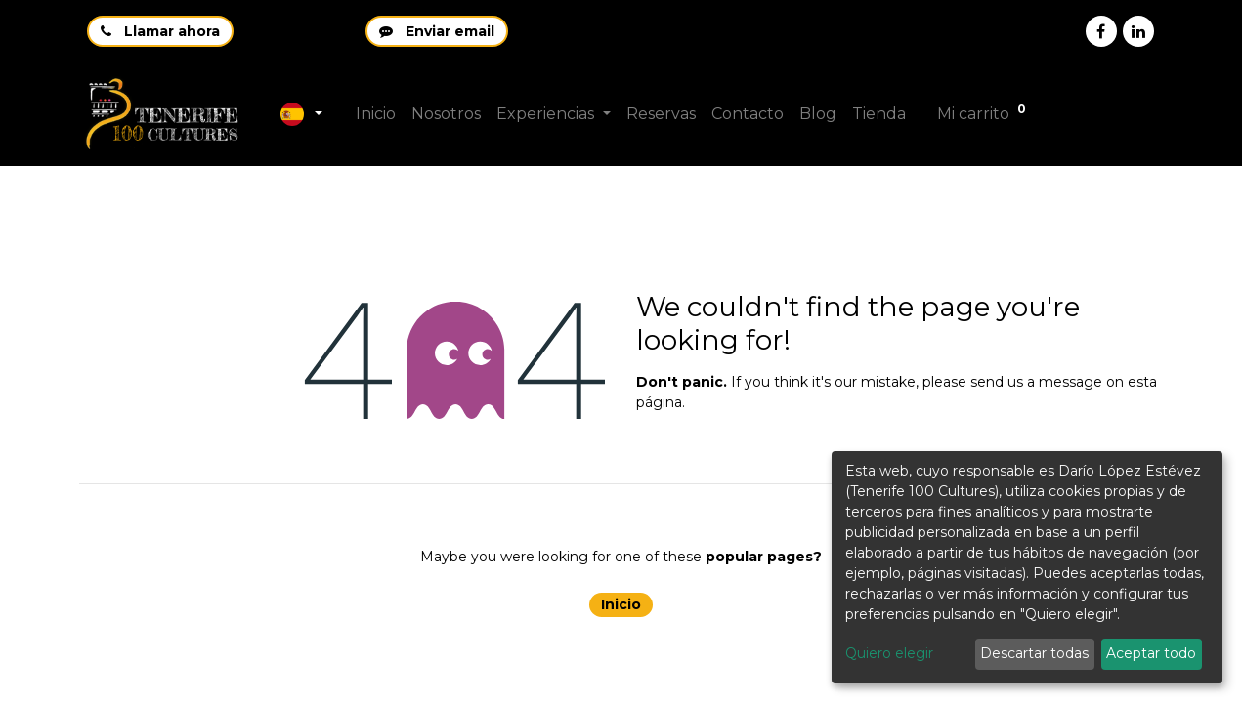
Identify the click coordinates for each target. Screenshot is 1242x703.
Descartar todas (1034, 653)
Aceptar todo (1151, 653)
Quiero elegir (889, 653)
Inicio (621, 604)
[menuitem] (376, 114)
